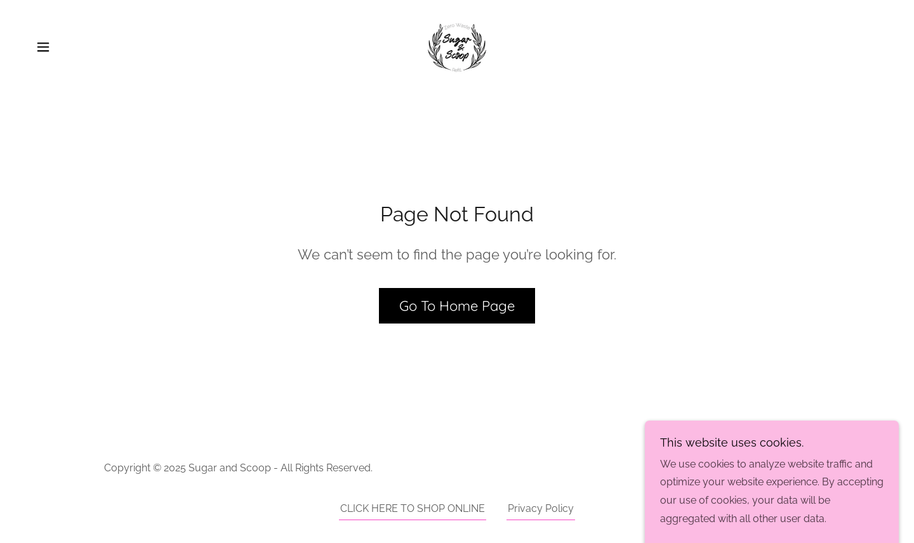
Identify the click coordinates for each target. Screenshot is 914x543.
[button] (43, 47)
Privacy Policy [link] (541, 508)
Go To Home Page (457, 306)
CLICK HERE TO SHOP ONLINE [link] (412, 508)
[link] (457, 46)
